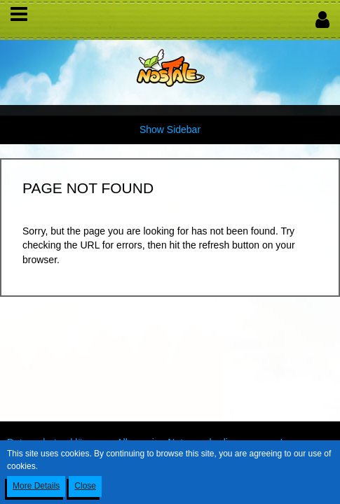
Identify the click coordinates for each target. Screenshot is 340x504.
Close (85, 486)
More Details (36, 486)
